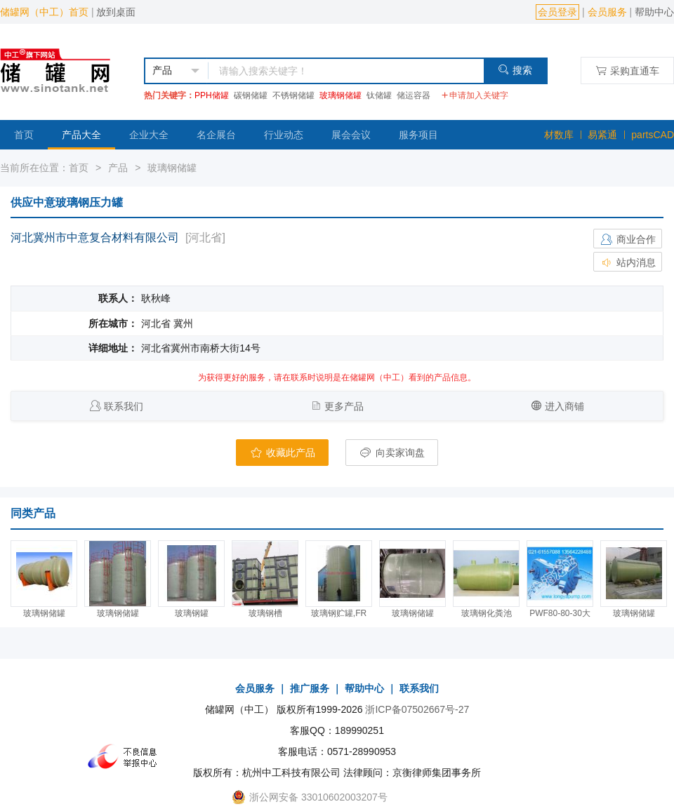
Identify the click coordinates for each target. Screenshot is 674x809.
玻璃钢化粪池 (486, 613)
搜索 (515, 70)
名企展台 (216, 134)
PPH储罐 (211, 95)
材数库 (559, 134)
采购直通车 (627, 70)
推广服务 (309, 688)
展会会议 (351, 134)
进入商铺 (564, 406)
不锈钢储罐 (293, 95)
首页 (24, 134)
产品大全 (81, 134)
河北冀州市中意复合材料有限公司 (95, 237)
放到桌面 (116, 12)
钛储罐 (379, 95)
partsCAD (652, 134)
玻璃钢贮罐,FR (338, 613)
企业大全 (148, 134)
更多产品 (344, 406)
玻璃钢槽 (265, 613)
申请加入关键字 (474, 95)
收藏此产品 (282, 452)
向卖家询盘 (392, 452)
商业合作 (628, 239)
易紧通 (602, 134)
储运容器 (413, 95)
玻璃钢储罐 (340, 95)
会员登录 (557, 12)
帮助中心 (654, 12)
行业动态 (283, 134)
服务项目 (418, 134)
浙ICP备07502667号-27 (417, 709)
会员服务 (607, 12)
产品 (118, 167)
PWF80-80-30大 (559, 613)
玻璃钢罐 (192, 613)
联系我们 (123, 406)
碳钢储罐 (250, 95)
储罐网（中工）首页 (44, 12)
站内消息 (628, 262)
